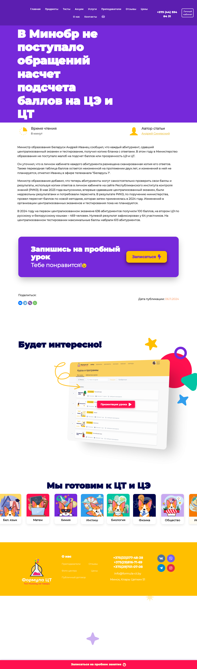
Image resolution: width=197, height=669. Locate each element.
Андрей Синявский (155, 133)
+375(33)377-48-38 (128, 558)
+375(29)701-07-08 (128, 567)
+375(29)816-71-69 (128, 562)
